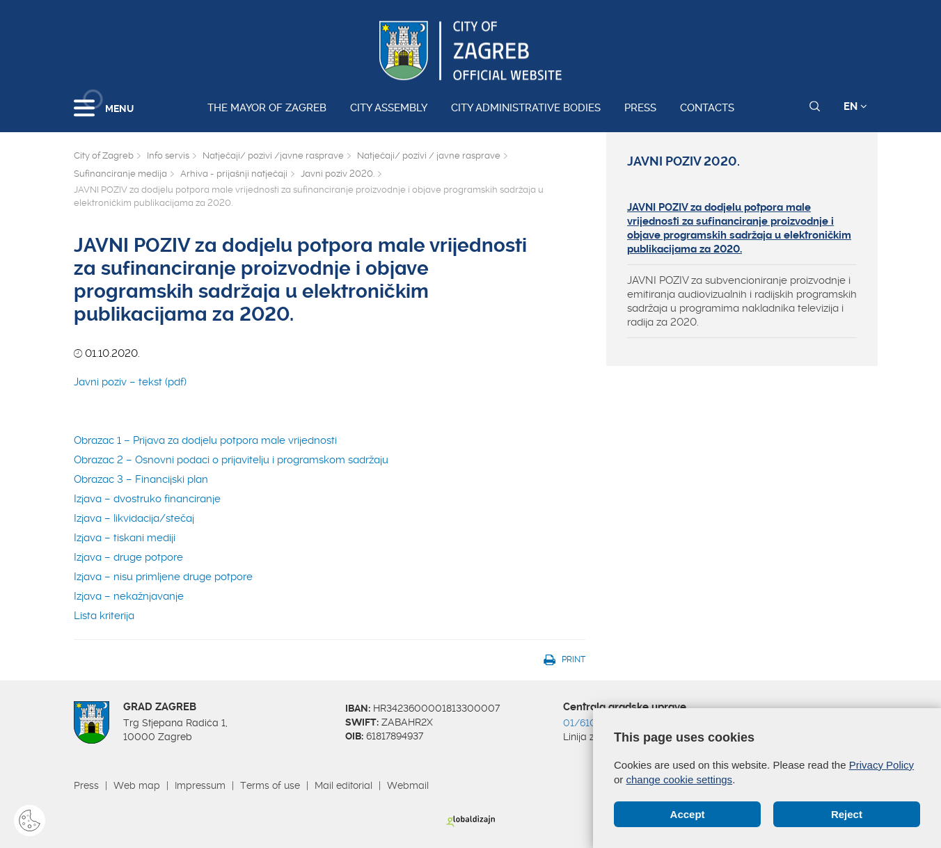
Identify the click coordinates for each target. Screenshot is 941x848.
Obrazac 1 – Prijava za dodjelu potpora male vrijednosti (211, 440)
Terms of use (270, 785)
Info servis (168, 155)
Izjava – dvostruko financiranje (147, 499)
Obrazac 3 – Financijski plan (141, 479)
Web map (136, 785)
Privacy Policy (881, 765)
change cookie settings (679, 779)
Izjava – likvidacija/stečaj (134, 518)
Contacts (707, 108)
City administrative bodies (526, 108)
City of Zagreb (104, 155)
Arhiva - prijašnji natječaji (233, 173)
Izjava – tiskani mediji (124, 537)
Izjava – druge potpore (128, 557)
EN (855, 106)
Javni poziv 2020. (337, 173)
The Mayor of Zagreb (266, 108)
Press (640, 108)
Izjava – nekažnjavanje (129, 596)
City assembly (388, 108)
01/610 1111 (589, 722)
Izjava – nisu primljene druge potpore (163, 576)
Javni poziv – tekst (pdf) (130, 382)
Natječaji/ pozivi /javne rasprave (273, 155)
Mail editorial (343, 785)
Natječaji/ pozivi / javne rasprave (428, 155)
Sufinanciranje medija (120, 173)
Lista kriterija (104, 615)
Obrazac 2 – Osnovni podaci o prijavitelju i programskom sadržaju (231, 460)
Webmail (408, 785)
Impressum (200, 785)
